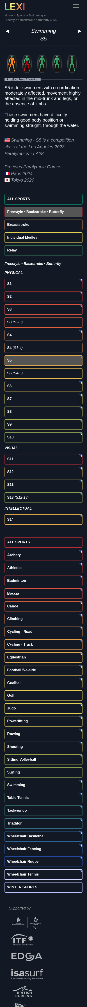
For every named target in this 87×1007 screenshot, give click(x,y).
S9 (9, 424)
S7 (9, 399)
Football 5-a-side (21, 670)
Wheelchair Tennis (23, 874)
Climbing (15, 619)
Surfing (13, 772)
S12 (10, 472)
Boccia (13, 593)
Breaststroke (18, 225)
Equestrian (16, 657)
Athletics (15, 568)
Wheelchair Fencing (24, 849)
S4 (9, 335)
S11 (10, 459)
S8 (9, 411)
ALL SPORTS (18, 199)
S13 (10, 485)
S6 (9, 386)
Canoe (12, 606)
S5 (9, 360)
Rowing (13, 734)
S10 (10, 437)
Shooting (15, 747)
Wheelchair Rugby (23, 861)
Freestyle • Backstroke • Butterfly (35, 212)
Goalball (14, 683)
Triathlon (15, 823)
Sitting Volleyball (21, 759)
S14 (10, 519)
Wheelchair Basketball (26, 836)
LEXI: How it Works (24, 79)
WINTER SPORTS (22, 887)
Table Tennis (18, 798)
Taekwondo (17, 810)
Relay (12, 250)
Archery (14, 555)
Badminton (16, 580)
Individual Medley (22, 237)
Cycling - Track (20, 644)
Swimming (43, 31)
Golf (10, 695)
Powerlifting (17, 721)
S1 (9, 284)
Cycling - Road (19, 632)
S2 (9, 296)
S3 (9, 309)
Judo (11, 708)
